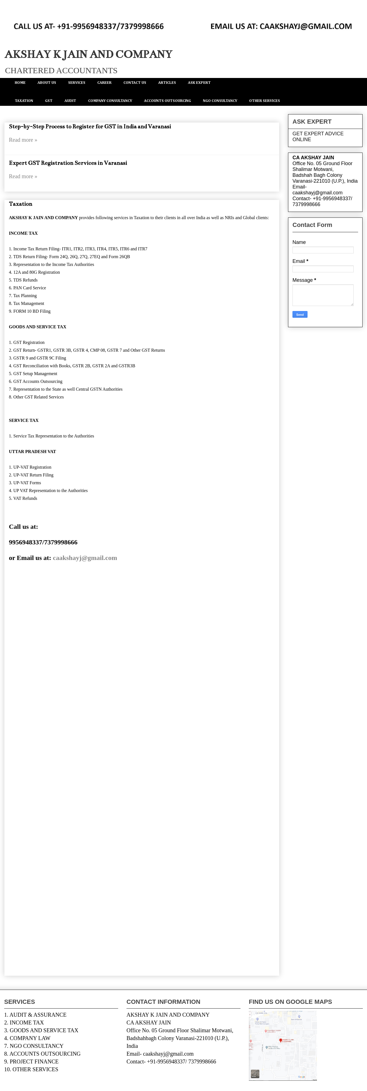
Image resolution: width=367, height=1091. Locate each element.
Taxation (20, 203)
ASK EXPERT (199, 83)
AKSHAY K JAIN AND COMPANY (88, 54)
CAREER (104, 83)
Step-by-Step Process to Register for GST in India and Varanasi (90, 126)
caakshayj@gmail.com (85, 557)
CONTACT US (134, 83)
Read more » (23, 140)
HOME (20, 83)
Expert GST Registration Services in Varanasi (68, 163)
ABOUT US (47, 83)
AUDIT (70, 101)
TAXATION (24, 101)
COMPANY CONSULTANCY (110, 101)
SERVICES (76, 83)
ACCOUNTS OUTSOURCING (167, 101)
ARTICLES (167, 83)
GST (49, 101)
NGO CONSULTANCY (220, 101)
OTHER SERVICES (264, 101)
